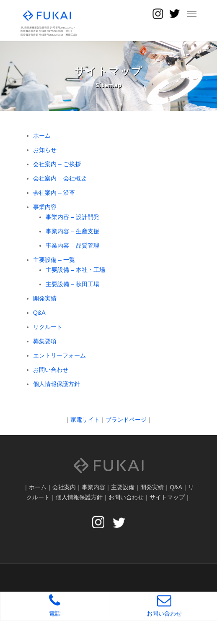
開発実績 (45, 298)
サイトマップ (167, 497)
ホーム (42, 135)
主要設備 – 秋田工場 (72, 284)
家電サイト (85, 419)
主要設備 (122, 487)
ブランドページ (126, 419)
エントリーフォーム (59, 355)
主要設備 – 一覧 (54, 259)
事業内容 (45, 207)
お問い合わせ (50, 369)
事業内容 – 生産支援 (72, 231)
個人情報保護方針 (56, 384)
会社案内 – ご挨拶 (57, 164)
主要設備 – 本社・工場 (75, 269)
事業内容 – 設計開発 (72, 217)
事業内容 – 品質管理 (72, 245)
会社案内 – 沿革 (54, 192)
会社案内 (64, 487)
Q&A (39, 312)
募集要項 (45, 341)
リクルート (47, 327)
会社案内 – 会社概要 (60, 178)
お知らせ (45, 149)
